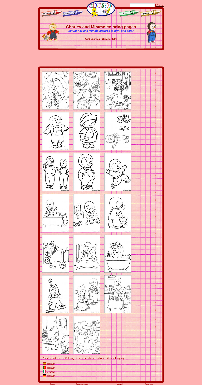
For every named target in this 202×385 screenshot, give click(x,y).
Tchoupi (51, 363)
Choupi (51, 371)
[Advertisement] (101, 58)
